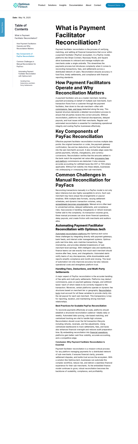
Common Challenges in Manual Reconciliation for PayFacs (26, 64)
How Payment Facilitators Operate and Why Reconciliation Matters (26, 46)
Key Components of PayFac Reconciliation (25, 55)
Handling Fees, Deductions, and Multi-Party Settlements (27, 83)
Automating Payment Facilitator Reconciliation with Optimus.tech (27, 74)
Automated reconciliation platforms (71, 234)
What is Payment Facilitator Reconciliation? (26, 36)
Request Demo (115, 5)
